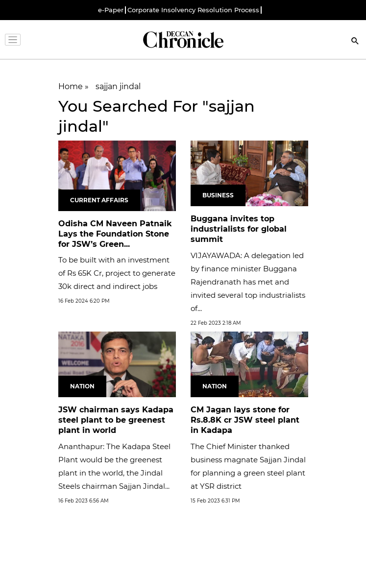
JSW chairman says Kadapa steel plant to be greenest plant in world (115, 420)
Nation (82, 386)
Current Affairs (99, 200)
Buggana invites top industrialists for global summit (239, 229)
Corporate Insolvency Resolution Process (193, 10)
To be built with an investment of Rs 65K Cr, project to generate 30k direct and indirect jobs (116, 273)
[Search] (355, 41)
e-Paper (110, 10)
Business (218, 195)
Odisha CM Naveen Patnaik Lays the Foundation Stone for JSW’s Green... (115, 234)
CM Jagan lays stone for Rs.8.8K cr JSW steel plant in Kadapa (245, 420)
